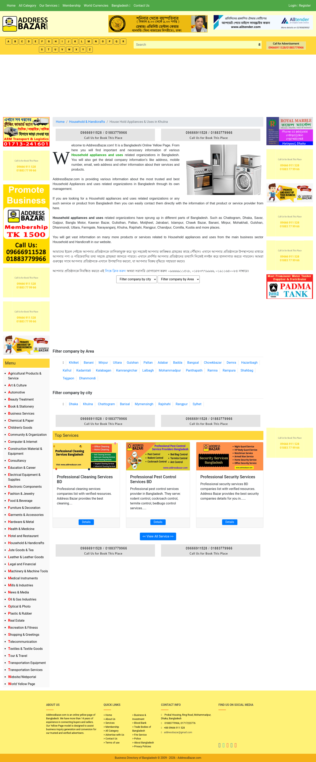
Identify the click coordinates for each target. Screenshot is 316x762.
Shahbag (247, 370)
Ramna (213, 370)
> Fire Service (139, 734)
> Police (136, 738)
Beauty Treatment (21, 399)
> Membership (111, 727)
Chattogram (106, 404)
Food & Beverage (20, 501)
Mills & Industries (20, 585)
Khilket (74, 362)
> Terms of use (112, 742)
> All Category (111, 730)
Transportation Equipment (27, 663)
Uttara (117, 362)
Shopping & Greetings (23, 635)
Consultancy (17, 461)
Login (292, 5)
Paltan (148, 362)
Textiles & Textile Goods (25, 649)
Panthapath (194, 370)
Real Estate (16, 620)
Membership (72, 5)
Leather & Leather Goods (26, 557)
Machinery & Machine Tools (28, 571)
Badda (177, 362)
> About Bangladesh (143, 742)
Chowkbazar (213, 362)
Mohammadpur (170, 370)
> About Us (109, 719)
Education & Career (22, 468)
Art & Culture (17, 385)
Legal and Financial (22, 564)
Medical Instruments (23, 578)
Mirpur (103, 362)
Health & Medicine (21, 529)
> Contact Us (110, 738)
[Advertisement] (158, 85)
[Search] (195, 45)
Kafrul (67, 370)
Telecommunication (22, 642)
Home (11, 5)
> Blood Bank (139, 723)
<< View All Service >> (158, 536)
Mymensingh (144, 404)
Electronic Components (25, 487)
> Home (108, 715)
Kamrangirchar (126, 370)
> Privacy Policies (141, 746)
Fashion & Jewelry (21, 494)
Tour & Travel (17, 656)
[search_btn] (259, 45)
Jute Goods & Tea (21, 550)
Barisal (125, 404)
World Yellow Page (21, 684)
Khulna (88, 404)
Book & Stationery (21, 406)
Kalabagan (103, 370)
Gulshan (132, 362)
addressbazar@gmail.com (178, 732)
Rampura (229, 370)
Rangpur (182, 404)
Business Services (21, 413)
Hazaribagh (249, 362)
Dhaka (73, 404)
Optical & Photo (19, 606)
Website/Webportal (22, 677)
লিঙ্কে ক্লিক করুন (115, 271)
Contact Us (142, 5)
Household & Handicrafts (26, 543)
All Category (27, 5)
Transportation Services (25, 670)
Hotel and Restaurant (23, 536)
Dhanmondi (87, 378)
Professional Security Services (227, 476)
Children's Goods (20, 428)
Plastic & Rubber (20, 613)
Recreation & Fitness (23, 627)
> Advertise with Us (114, 734)
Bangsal (193, 362)
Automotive (16, 392)
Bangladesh (121, 5)
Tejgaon (68, 378)
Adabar (163, 362)
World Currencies (96, 5)
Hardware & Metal (21, 522)
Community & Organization (27, 435)
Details (86, 522)
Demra (231, 362)
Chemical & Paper (21, 420)
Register (305, 5)
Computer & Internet (22, 442)
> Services (109, 723)
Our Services (49, 5)
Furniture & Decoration (24, 508)
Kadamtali (83, 370)
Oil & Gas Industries (22, 599)
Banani (89, 362)
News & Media (18, 592)
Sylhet (197, 404)
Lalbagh (148, 370)
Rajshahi (164, 404)
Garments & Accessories (26, 515)
